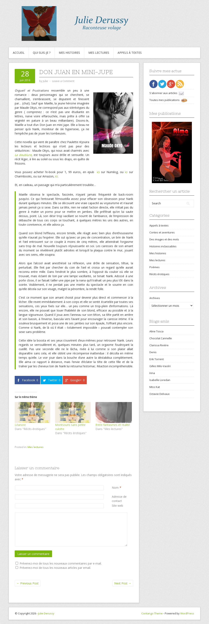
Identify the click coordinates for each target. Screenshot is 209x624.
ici (98, 172)
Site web (117, 505)
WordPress (187, 613)
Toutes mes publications (168, 100)
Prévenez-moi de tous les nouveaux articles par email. (55, 568)
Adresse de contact (122, 498)
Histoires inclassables (163, 246)
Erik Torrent (156, 359)
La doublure (23, 155)
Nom (115, 487)
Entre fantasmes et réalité (113, 425)
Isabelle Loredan (159, 380)
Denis (153, 352)
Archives (154, 298)
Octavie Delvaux (159, 394)
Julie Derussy (46, 613)
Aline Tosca (156, 331)
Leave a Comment (63, 81)
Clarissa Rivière (159, 345)
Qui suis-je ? (41, 53)
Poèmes (154, 267)
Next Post (122, 583)
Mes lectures (98, 53)
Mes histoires (69, 53)
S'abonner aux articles (166, 93)
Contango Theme (152, 613)
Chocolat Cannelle (160, 338)
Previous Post (28, 583)
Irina (152, 373)
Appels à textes (130, 53)
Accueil (18, 53)
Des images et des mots (164, 239)
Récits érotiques (159, 274)
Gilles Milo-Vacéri (160, 366)
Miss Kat (154, 387)
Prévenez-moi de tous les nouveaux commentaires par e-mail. (61, 563)
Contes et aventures (162, 232)
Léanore (20, 425)
